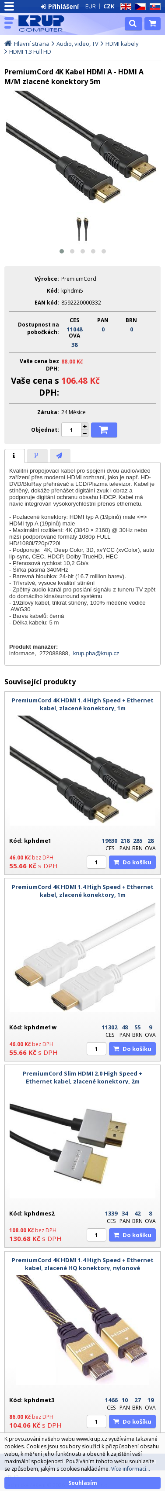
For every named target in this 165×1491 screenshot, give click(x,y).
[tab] (14, 456)
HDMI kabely (122, 44)
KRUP (44, 23)
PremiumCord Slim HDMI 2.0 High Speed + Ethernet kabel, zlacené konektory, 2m (82, 1077)
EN (124, 7)
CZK (108, 6)
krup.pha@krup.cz (96, 653)
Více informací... (130, 1469)
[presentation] (15, 456)
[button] (61, 251)
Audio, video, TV (77, 44)
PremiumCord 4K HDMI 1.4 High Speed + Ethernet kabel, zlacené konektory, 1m (83, 704)
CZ (138, 7)
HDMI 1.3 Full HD (30, 51)
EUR (90, 6)
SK (153, 7)
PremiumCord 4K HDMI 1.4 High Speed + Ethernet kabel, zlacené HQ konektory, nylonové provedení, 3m (83, 1268)
